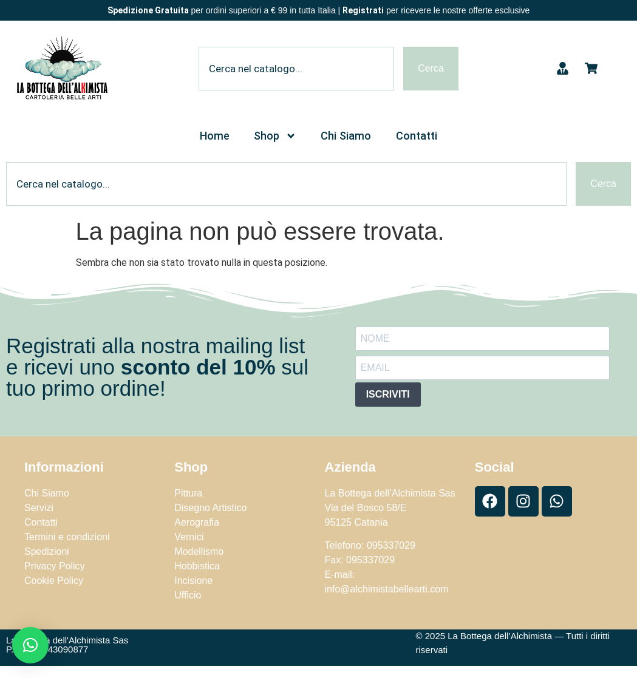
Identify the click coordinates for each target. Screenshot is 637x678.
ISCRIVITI (388, 394)
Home (215, 135)
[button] (30, 645)
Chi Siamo (346, 135)
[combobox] (296, 68)
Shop (275, 135)
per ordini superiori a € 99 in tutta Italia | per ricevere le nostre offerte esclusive (318, 10)
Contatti (416, 135)
